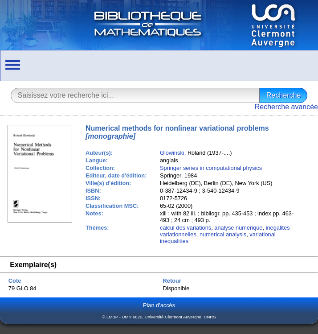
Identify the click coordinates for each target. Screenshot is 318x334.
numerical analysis (223, 234)
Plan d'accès (159, 305)
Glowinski (172, 152)
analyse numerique (238, 227)
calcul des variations (185, 227)
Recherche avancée (286, 107)
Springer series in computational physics (211, 168)
